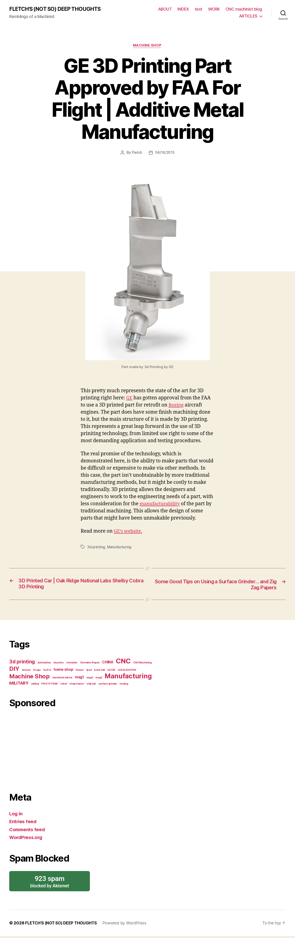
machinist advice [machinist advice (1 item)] (62, 678)
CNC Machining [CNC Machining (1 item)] (142, 663)
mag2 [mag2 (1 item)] (89, 678)
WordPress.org (26, 838)
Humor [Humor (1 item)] (80, 671)
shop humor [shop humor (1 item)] (76, 684)
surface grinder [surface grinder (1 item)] (107, 684)
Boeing (176, 405)
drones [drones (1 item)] (26, 671)
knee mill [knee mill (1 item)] (99, 671)
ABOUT (165, 9)
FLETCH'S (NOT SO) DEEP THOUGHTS (57, 9)
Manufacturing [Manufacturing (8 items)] (128, 677)
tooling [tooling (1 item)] (124, 684)
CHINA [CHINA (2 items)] (107, 663)
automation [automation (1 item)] (44, 663)
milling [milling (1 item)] (35, 684)
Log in (16, 815)
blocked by (49, 883)
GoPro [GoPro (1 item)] (47, 671)
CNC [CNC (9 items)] (123, 662)
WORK (214, 9)
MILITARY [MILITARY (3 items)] (19, 684)
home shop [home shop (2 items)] (63, 670)
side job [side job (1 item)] (91, 684)
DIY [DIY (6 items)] (14, 669)
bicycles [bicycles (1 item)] (58, 663)
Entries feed (23, 822)
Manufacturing (119, 547)
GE (129, 398)
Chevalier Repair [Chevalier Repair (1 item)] (90, 663)
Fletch (136, 153)
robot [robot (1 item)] (63, 684)
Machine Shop (147, 46)
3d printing (96, 547)
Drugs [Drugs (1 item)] (37, 671)
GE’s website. (128, 532)
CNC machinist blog (244, 9)
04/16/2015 (165, 153)
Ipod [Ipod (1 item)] (89, 671)
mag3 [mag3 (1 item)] (98, 678)
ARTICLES (248, 16)
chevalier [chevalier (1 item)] (71, 663)
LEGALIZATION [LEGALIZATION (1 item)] (127, 671)
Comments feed (28, 830)
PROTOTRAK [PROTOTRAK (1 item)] (49, 684)
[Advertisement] (81, 749)
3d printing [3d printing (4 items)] (22, 663)
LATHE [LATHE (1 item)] (111, 671)
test (198, 9)
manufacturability (161, 504)
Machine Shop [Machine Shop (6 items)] (29, 677)
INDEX (183, 9)
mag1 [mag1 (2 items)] (79, 678)
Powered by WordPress (128, 925)
